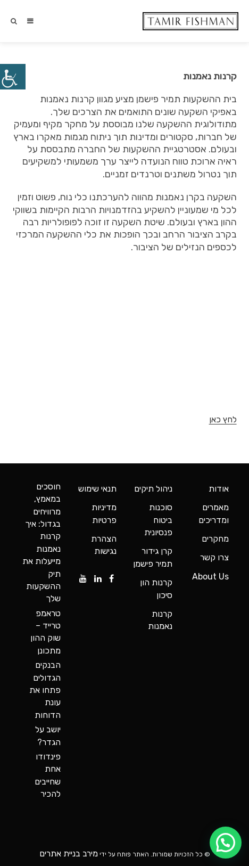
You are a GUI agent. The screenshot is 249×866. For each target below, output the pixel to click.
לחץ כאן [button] (223, 419)
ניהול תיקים (153, 489)
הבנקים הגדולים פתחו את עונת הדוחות (45, 690)
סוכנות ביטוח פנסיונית (158, 519)
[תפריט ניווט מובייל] (30, 21)
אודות (219, 489)
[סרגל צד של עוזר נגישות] (13, 76)
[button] (226, 843)
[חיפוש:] (18, 21)
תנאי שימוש (97, 489)
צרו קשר (214, 557)
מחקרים (215, 539)
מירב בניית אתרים (68, 853)
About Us (210, 576)
